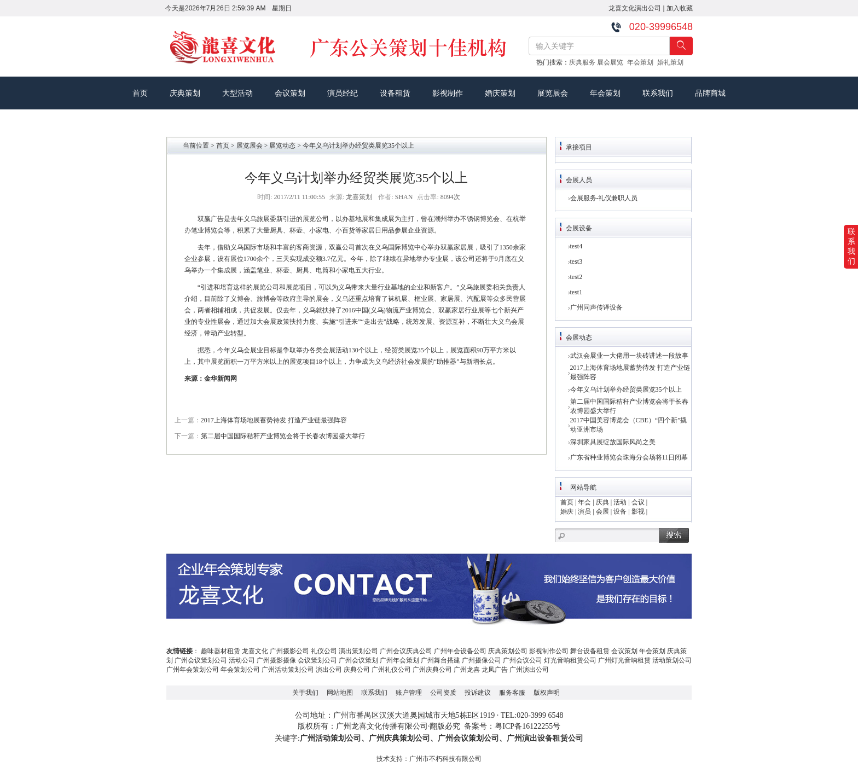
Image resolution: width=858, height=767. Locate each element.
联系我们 (657, 93)
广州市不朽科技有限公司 (445, 759)
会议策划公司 (317, 660)
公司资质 (443, 692)
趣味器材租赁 (220, 651)
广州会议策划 (358, 660)
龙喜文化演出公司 (634, 8)
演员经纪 (342, 93)
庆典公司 (357, 669)
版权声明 (547, 692)
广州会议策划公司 (201, 660)
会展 (602, 511)
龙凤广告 (495, 669)
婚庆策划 (500, 93)
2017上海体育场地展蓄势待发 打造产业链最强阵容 (274, 420)
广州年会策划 (399, 660)
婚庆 (566, 511)
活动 (620, 502)
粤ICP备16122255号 (527, 726)
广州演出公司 (529, 669)
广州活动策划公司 (288, 669)
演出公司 (329, 669)
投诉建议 (478, 692)
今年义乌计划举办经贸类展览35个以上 (626, 389)
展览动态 (282, 145)
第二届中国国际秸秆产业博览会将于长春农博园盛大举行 (283, 436)
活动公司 (242, 660)
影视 (638, 511)
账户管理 (409, 692)
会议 (638, 502)
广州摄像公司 (481, 660)
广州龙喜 (467, 669)
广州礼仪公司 (391, 669)
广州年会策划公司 (192, 669)
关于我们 (305, 692)
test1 (576, 292)
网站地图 (340, 692)
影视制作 (447, 93)
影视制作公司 (549, 651)
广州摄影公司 (289, 651)
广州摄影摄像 (276, 660)
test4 (576, 246)
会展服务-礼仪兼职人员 (604, 198)
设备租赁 (395, 93)
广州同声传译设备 (596, 307)
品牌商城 (710, 93)
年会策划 (642, 62)
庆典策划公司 (507, 651)
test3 (576, 261)
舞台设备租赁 (590, 651)
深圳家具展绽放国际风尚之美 (613, 442)
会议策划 (290, 93)
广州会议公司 (522, 660)
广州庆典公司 (432, 669)
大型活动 (237, 93)
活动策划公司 (672, 660)
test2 (576, 277)
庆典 (602, 502)
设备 (620, 511)
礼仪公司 (324, 651)
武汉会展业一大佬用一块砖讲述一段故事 (629, 355)
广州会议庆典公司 (406, 651)
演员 (584, 511)
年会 (584, 502)
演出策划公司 (358, 651)
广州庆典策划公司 (399, 738)
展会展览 (612, 62)
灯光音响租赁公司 (570, 660)
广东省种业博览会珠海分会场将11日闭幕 (629, 457)
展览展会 (552, 93)
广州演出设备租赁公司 (545, 738)
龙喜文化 (255, 651)
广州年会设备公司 (460, 651)
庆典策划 (185, 93)
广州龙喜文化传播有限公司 (382, 726)
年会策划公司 (240, 669)
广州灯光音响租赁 (624, 660)
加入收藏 (679, 8)
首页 (140, 93)
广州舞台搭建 (440, 660)
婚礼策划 (672, 62)
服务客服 (512, 692)
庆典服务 (583, 62)
